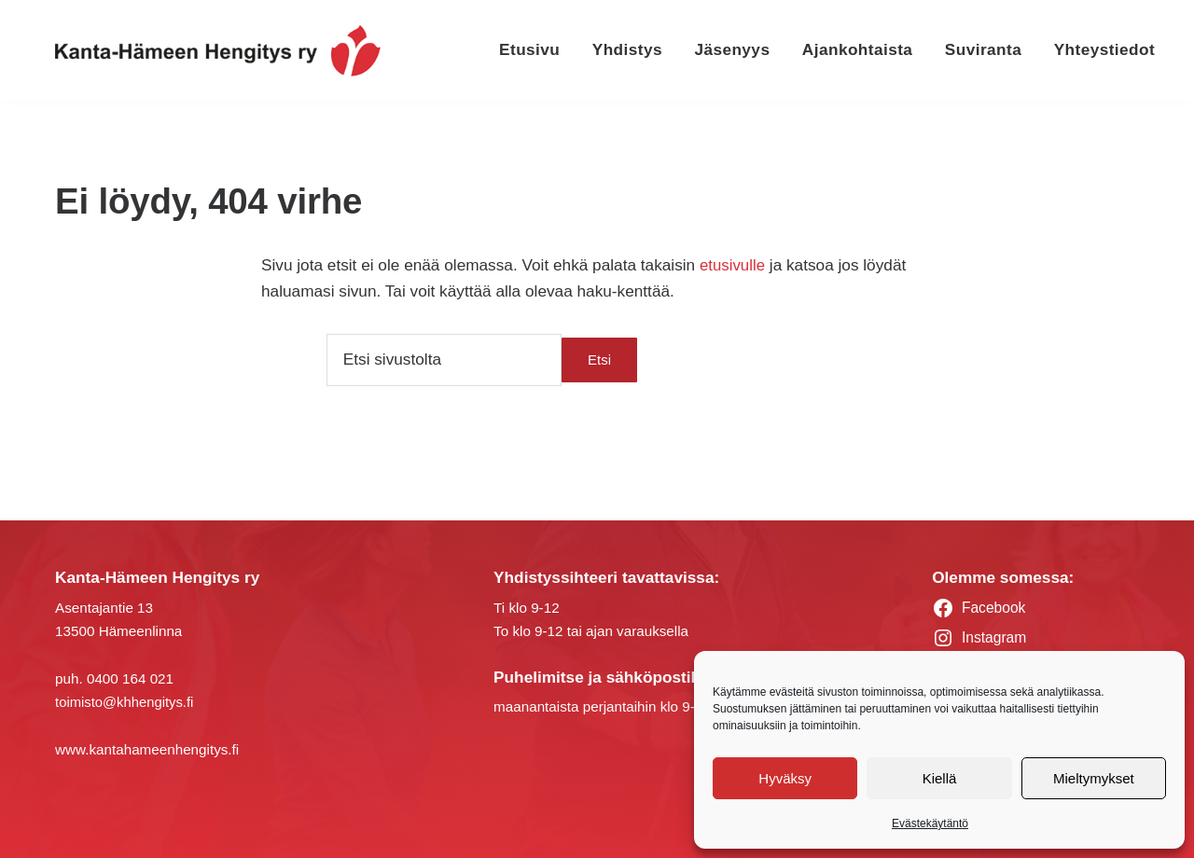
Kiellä (940, 778)
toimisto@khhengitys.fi (126, 701)
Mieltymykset (1093, 778)
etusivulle (733, 265)
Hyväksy (785, 778)
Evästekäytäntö (930, 823)
